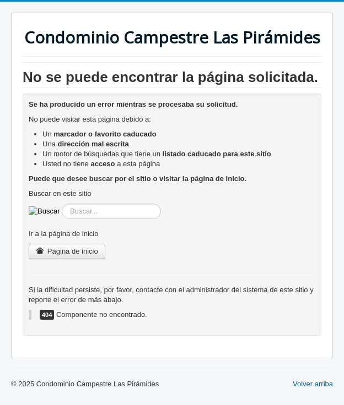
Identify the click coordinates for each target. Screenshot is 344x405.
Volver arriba (313, 384)
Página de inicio (67, 251)
